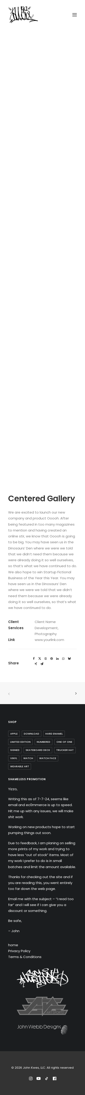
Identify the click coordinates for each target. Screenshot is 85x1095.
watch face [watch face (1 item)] (47, 758)
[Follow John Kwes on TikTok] (47, 1079)
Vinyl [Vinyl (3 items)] (13, 758)
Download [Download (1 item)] (31, 733)
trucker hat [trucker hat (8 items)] (65, 750)
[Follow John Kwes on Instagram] (30, 1079)
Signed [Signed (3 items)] (14, 750)
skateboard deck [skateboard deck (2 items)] (38, 750)
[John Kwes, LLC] (23, 14)
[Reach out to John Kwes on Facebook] (54, 1079)
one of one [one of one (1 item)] (64, 742)
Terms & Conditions (24, 956)
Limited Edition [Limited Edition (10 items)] (20, 742)
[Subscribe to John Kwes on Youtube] (38, 1079)
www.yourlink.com (49, 639)
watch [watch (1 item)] (28, 758)
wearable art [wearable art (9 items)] (19, 766)
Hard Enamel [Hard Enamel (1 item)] (54, 733)
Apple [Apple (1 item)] (14, 733)
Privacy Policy (19, 951)
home (13, 945)
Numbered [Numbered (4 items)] (43, 742)
